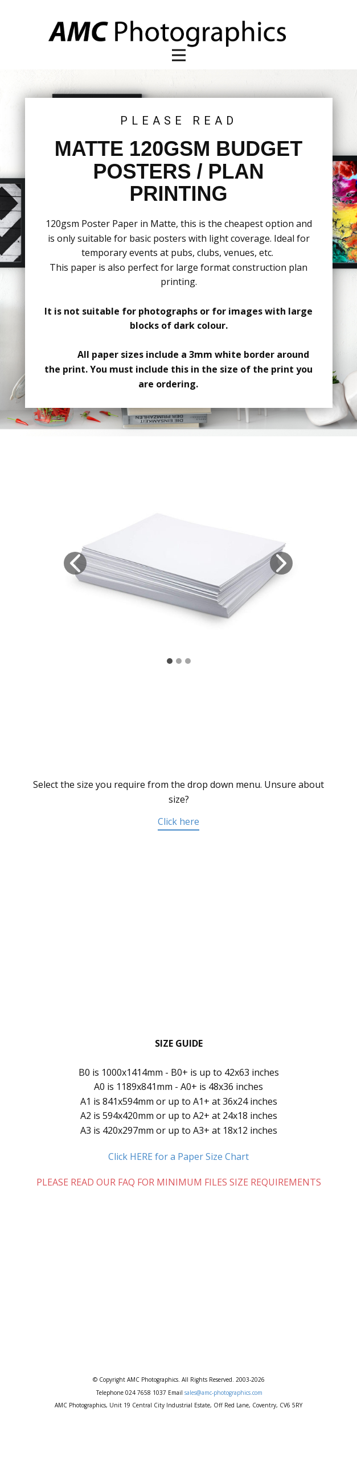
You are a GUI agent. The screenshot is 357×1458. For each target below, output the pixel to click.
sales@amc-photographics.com (223, 1393)
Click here (178, 821)
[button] (75, 563)
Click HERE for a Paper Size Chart (178, 1156)
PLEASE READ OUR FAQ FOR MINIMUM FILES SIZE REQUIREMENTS (178, 1182)
